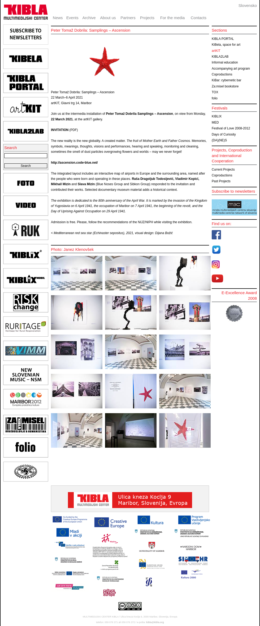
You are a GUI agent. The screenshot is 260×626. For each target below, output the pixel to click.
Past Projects (221, 181)
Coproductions (222, 74)
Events (72, 17)
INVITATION (60, 130)
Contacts (198, 17)
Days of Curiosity (224, 134)
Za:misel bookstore (225, 86)
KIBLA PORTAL (223, 39)
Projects (147, 17)
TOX (215, 92)
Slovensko (248, 5)
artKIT (216, 51)
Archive (89, 17)
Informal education (225, 62)
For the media (172, 17)
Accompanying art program (231, 68)
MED (215, 122)
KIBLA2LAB (220, 56)
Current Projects (223, 169)
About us (108, 17)
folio (215, 98)
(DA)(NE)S (219, 140)
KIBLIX (217, 116)
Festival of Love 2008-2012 (231, 128)
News (58, 17)
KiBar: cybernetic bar (226, 80)
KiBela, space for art (226, 44)
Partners (128, 17)
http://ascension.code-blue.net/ (74, 162)
